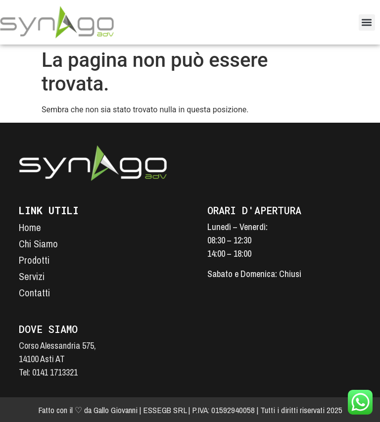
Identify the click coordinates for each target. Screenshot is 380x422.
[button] (367, 22)
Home (30, 227)
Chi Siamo (38, 243)
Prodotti (34, 260)
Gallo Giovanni (116, 410)
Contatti (34, 292)
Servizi (32, 276)
